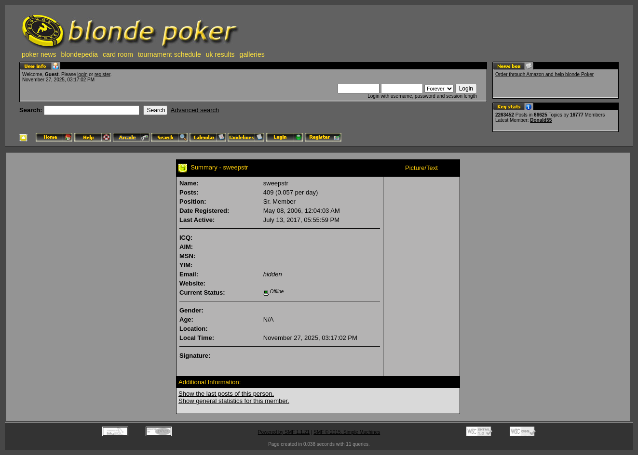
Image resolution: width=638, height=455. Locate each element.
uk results (220, 54)
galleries (252, 54)
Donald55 (541, 120)
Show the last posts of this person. (226, 393)
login (82, 74)
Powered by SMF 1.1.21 (284, 432)
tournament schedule (169, 54)
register (102, 74)
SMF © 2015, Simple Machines (346, 432)
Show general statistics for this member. (233, 400)
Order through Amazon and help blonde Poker (544, 74)
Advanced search (195, 110)
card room (118, 54)
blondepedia (79, 54)
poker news (39, 54)
